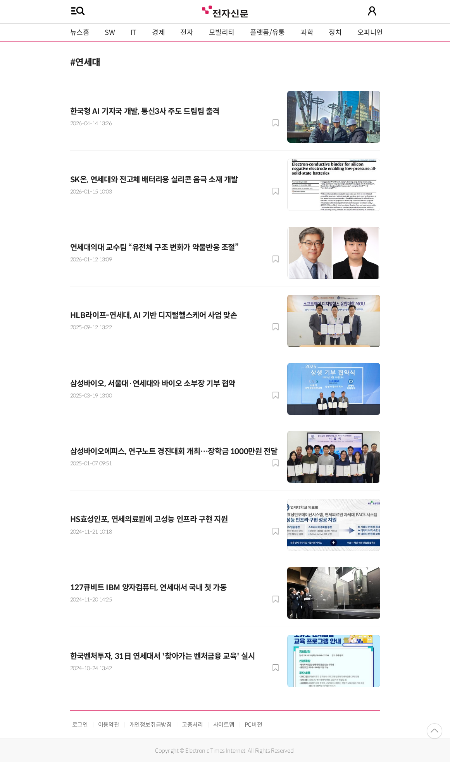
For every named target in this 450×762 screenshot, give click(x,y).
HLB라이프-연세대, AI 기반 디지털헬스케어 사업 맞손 (153, 315)
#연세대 (85, 62)
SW (110, 32)
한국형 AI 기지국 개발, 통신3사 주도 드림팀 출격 (145, 111)
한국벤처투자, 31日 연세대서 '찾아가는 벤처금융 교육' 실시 (162, 656)
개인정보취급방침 (150, 724)
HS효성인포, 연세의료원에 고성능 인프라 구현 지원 (149, 519)
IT (133, 32)
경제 (158, 32)
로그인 (80, 724)
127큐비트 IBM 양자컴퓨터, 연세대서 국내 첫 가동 (148, 588)
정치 (335, 32)
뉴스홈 (80, 32)
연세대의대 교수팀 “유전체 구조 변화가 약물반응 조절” (154, 247)
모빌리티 (222, 32)
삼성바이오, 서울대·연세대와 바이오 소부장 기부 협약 (153, 384)
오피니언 (370, 32)
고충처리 (192, 724)
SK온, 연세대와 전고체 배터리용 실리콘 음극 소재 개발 (154, 180)
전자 (186, 32)
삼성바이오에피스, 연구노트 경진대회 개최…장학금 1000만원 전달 (174, 451)
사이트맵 (223, 724)
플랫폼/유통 (267, 32)
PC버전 (253, 724)
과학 (306, 32)
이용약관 (108, 724)
